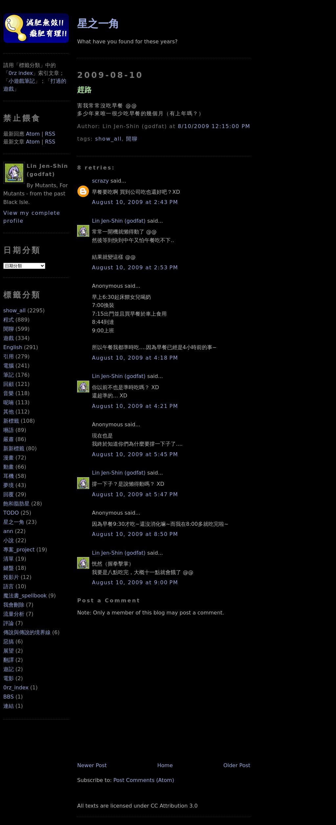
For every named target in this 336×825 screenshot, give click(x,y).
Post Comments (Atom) (144, 780)
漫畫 (8, 458)
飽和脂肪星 (16, 504)
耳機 (8, 476)
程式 (8, 320)
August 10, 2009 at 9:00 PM (135, 582)
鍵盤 (8, 568)
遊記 (8, 669)
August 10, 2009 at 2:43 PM (135, 202)
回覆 (8, 494)
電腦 (8, 366)
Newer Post (92, 765)
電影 (8, 678)
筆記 (8, 375)
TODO (11, 513)
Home (165, 765)
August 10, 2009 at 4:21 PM (135, 406)
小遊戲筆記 (22, 81)
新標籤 (11, 421)
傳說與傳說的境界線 (27, 632)
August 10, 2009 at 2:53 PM (135, 267)
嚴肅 (8, 439)
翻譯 (8, 660)
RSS (50, 134)
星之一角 (13, 522)
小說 (8, 540)
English (12, 347)
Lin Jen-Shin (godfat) (118, 221)
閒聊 (8, 329)
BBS (8, 697)
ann (8, 531)
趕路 (84, 89)
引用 (8, 356)
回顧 (8, 384)
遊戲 (8, 338)
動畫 (8, 467)
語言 (8, 586)
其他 (8, 412)
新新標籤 (13, 448)
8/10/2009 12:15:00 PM (214, 126)
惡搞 (8, 641)
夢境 (8, 485)
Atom (33, 134)
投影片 (11, 577)
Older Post (236, 765)
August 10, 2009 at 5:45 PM (135, 454)
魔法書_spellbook (25, 595)
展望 (8, 651)
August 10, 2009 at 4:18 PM (135, 358)
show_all (14, 310)
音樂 (8, 393)
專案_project (19, 549)
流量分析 (13, 614)
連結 (8, 706)
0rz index (21, 73)
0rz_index (16, 687)
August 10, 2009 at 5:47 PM (135, 494)
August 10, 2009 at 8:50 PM (135, 534)
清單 (8, 559)
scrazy (100, 181)
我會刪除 (13, 605)
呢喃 (8, 402)
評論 (8, 623)
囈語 (8, 430)
